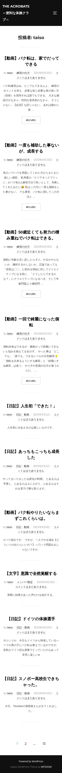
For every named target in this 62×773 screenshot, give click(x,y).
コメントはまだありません (31, 586)
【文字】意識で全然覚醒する (31, 573)
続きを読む (33, 119)
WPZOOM (46, 767)
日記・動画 (22, 414)
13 (43, 744)
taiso (10, 72)
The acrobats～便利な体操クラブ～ (15, 13)
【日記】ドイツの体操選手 (31, 619)
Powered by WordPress (31, 761)
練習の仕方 (23, 72)
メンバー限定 (25, 582)
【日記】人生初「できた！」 (31, 406)
